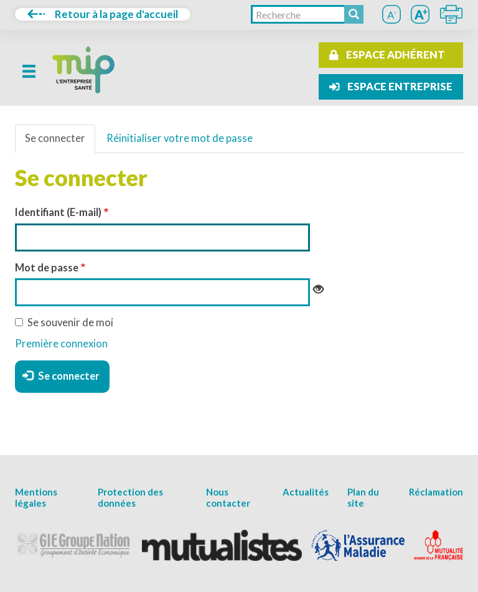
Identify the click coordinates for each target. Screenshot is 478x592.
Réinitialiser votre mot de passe (179, 138)
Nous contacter (228, 497)
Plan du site (363, 497)
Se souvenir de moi (64, 322)
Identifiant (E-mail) (58, 212)
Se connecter (55, 138)
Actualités (306, 491)
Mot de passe (46, 267)
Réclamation (436, 491)
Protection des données (130, 497)
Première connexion (61, 343)
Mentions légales (36, 497)
